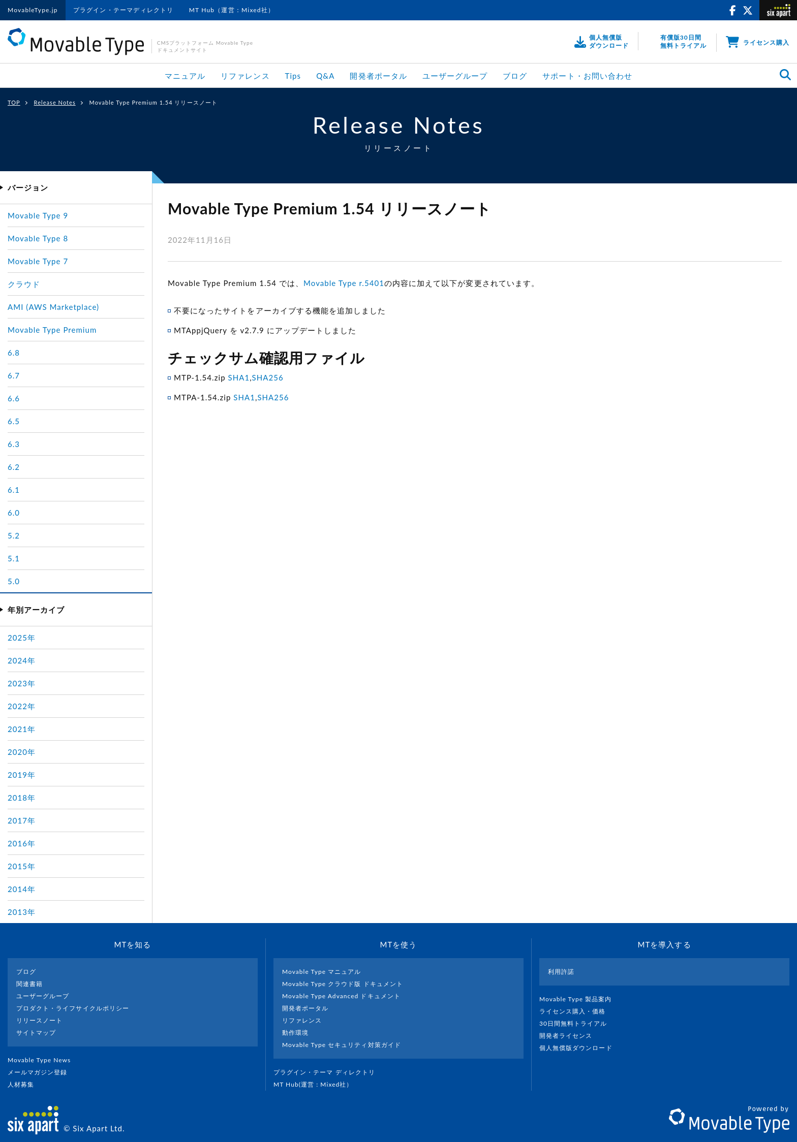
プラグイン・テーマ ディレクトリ (328, 1072)
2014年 (22, 889)
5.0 (14, 581)
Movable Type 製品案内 (579, 999)
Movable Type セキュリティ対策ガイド (341, 1045)
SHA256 (268, 377)
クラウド (24, 284)
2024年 (22, 660)
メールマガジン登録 (42, 1072)
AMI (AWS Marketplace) (53, 306)
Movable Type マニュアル (321, 971)
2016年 (22, 843)
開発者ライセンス (570, 1035)
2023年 (22, 683)
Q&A (325, 75)
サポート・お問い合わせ (587, 75)
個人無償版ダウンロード (580, 1048)
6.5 (14, 421)
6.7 (14, 375)
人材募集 (25, 1084)
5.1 (14, 558)
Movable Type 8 (38, 238)
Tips (293, 75)
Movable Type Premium (52, 329)
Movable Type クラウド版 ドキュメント (342, 984)
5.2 (14, 535)
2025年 (22, 637)
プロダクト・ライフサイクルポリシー (72, 1008)
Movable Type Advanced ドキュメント (341, 996)
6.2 (14, 466)
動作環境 (295, 1032)
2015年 (22, 866)
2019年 (22, 774)
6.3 (14, 444)
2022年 (22, 706)
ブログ (515, 75)
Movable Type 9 (38, 215)
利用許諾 (561, 971)
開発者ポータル (378, 75)
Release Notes (55, 102)
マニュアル (185, 75)
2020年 (22, 751)
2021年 (22, 729)
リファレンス (245, 75)
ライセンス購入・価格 (576, 1011)
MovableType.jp (33, 10)
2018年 (22, 797)
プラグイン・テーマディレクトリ (123, 10)
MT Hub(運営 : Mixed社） (317, 1084)
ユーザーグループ (454, 75)
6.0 (14, 512)
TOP (14, 102)
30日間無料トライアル (577, 1023)
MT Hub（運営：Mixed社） (232, 10)
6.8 (14, 352)
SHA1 (239, 377)
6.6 (14, 398)
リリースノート (39, 1020)
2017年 (22, 820)
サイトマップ (36, 1032)
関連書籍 (29, 984)
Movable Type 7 (38, 261)
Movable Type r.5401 (343, 283)
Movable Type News (43, 1060)
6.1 (14, 489)
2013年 (22, 911)
